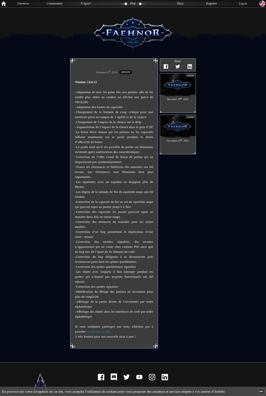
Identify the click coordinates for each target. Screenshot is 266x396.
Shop (180, 3)
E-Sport (86, 3)
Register (211, 3)
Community (54, 3)
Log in (243, 3)
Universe (23, 3)
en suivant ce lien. (99, 331)
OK (261, 391)
